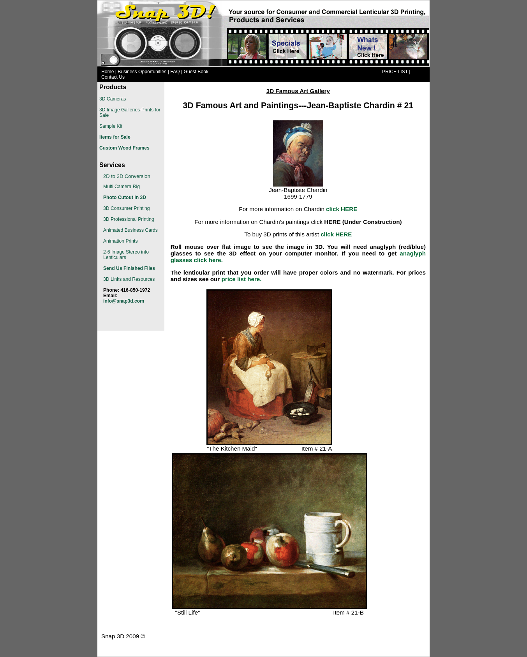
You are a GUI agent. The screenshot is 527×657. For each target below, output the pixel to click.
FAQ (175, 71)
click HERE (336, 234)
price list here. (242, 279)
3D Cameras (112, 99)
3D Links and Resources (129, 279)
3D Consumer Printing (126, 208)
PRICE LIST (395, 71)
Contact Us (113, 77)
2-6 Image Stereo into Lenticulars (126, 254)
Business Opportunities (142, 71)
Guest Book (196, 71)
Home (107, 71)
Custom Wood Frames (124, 148)
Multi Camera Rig (121, 186)
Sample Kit (110, 126)
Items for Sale (114, 137)
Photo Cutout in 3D (124, 197)
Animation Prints (120, 241)
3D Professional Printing (128, 219)
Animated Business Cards (130, 230)
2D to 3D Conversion (126, 176)
